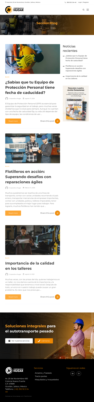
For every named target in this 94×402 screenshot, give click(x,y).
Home (40, 28)
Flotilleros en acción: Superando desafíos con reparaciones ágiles (28, 184)
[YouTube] (72, 373)
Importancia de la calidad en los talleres (76, 77)
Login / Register (83, 2)
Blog (7, 77)
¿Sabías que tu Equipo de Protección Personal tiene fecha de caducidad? (30, 87)
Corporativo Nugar (13, 98)
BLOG (47, 28)
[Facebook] (79, 373)
